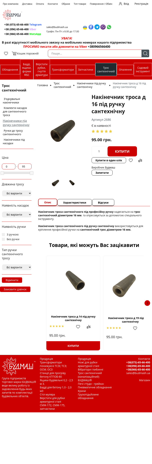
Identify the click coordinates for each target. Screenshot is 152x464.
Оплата (40, 3)
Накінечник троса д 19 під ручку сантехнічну (119, 319)
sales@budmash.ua (58, 27)
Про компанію (10, 3)
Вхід (126, 3)
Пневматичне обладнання (95, 387)
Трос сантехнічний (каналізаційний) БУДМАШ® (90, 376)
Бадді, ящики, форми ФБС (26, 69)
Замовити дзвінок (15, 289)
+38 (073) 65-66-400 (23, 24)
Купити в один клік (109, 160)
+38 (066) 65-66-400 (23, 34)
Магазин (144, 380)
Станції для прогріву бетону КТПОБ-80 (53, 374)
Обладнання (10, 69)
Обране (66, 3)
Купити (122, 151)
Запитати (102, 172)
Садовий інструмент (143, 69)
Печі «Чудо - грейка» (91, 384)
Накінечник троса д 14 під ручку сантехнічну (69, 318)
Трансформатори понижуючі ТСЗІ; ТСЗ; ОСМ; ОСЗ (53, 366)
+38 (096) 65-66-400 (21, 29)
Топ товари (80, 3)
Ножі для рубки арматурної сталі (88, 364)
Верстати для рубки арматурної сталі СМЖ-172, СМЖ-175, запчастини (52, 403)
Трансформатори (63, 69)
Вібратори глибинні (90, 369)
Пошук (145, 53)
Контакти (53, 3)
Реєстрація (141, 3)
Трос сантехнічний (106, 69)
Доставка (27, 3)
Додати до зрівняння (140, 160)
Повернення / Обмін (101, 3)
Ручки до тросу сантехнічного (13, 132)
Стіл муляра (47, 394)
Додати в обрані (131, 160)
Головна (42, 85)
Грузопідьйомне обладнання (88, 396)
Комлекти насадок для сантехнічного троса (15, 111)
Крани (82, 391)
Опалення (125, 69)
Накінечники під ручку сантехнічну (16, 123)
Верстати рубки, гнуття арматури (41, 69)
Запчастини (85, 69)
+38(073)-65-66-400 (138, 362)
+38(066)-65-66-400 (138, 369)
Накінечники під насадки (14, 141)
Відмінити (12, 280)
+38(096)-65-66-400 (138, 366)
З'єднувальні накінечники (11, 100)
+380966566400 (99, 47)
